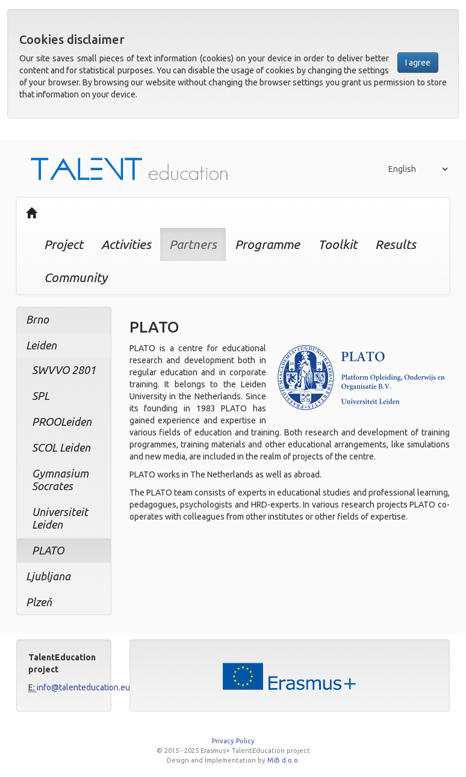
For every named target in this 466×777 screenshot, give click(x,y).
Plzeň (39, 602)
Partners (193, 244)
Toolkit (337, 244)
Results (395, 244)
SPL (40, 396)
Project (63, 244)
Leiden (41, 345)
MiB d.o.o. (283, 760)
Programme (267, 244)
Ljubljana (48, 576)
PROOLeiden (62, 422)
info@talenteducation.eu (83, 687)
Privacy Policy (233, 741)
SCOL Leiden (61, 447)
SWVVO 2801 (64, 370)
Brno (37, 319)
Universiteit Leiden (60, 518)
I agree (417, 62)
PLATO (48, 550)
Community (75, 277)
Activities (126, 244)
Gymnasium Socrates (60, 479)
